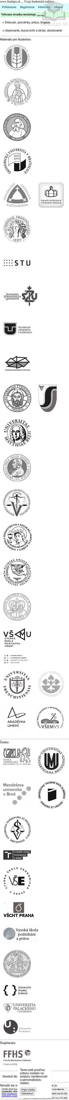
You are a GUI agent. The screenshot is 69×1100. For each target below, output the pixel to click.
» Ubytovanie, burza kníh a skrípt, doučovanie (32, 30)
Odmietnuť (27, 1093)
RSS (4, 1093)
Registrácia (27, 7)
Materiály (44, 7)
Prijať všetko (28, 1089)
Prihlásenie (9, 7)
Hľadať (58, 7)
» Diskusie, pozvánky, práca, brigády (26, 22)
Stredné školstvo (13, 1076)
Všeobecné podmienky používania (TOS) (15, 1094)
